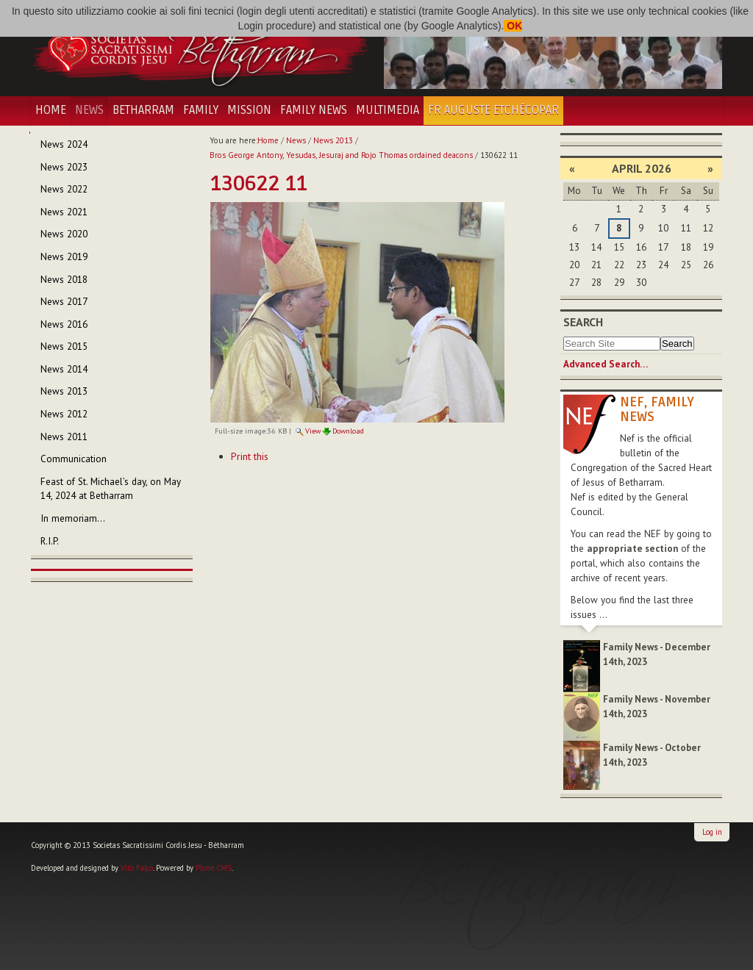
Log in (712, 832)
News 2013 (333, 140)
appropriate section (632, 548)
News (89, 110)
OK (513, 26)
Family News (313, 110)
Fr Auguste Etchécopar (493, 110)
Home (50, 110)
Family (200, 110)
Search (583, 322)
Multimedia (387, 110)
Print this (249, 456)
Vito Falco (137, 868)
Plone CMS (214, 868)
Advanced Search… (605, 364)
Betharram (143, 110)
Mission (249, 110)
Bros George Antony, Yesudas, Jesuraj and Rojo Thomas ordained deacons (341, 155)
